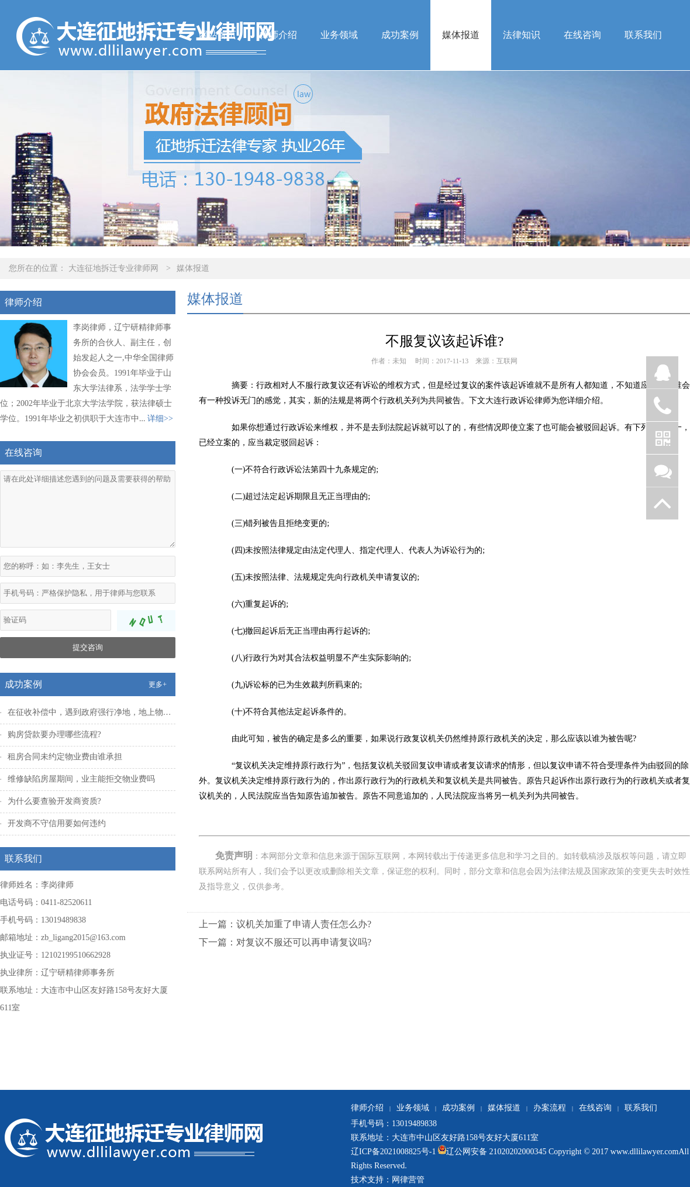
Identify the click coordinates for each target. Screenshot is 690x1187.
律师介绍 (278, 35)
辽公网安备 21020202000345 (491, 1151)
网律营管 (408, 1179)
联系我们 (643, 35)
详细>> (160, 418)
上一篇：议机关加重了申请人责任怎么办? (285, 924)
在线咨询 (582, 35)
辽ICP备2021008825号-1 (393, 1151)
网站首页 (217, 35)
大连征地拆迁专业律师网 (113, 268)
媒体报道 (460, 35)
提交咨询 (88, 647)
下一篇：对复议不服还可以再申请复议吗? (285, 942)
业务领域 (339, 35)
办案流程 (549, 1107)
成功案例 (400, 35)
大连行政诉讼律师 (518, 400)
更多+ (158, 684)
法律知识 (521, 35)
